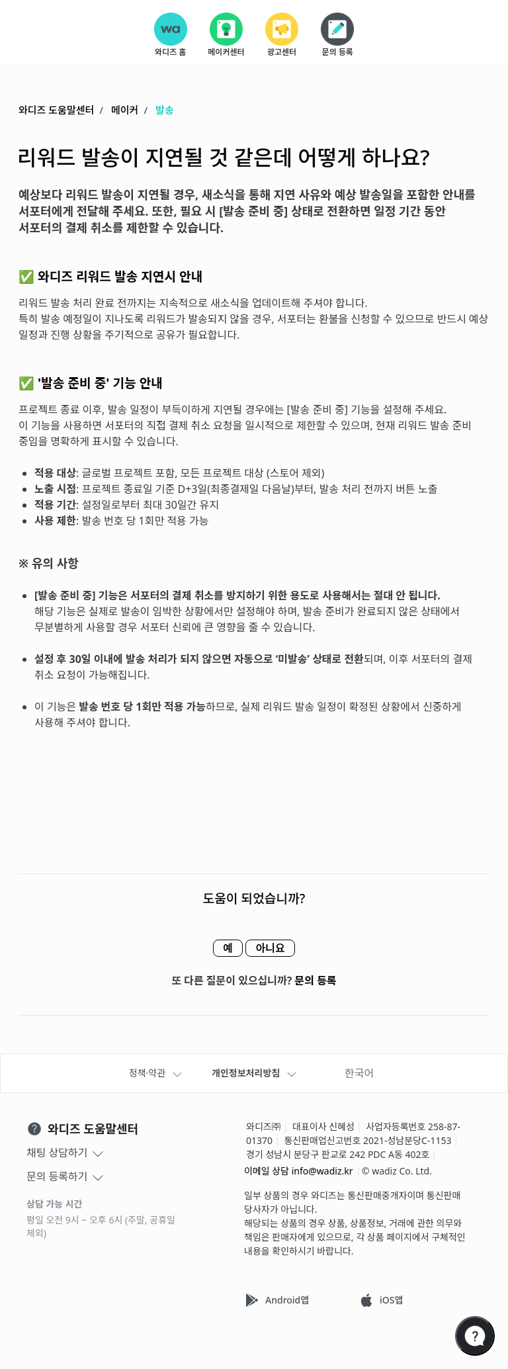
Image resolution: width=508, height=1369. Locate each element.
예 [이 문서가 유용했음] (221, 949)
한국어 (359, 1073)
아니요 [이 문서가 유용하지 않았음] (276, 949)
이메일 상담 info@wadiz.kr (298, 1171)
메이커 (124, 110)
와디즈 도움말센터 (56, 110)
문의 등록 (316, 981)
